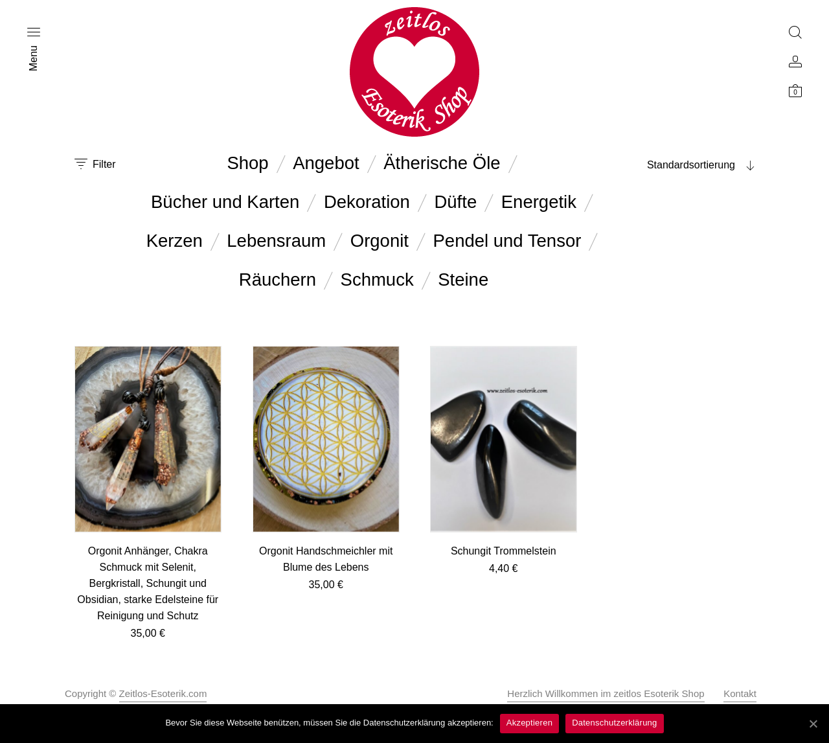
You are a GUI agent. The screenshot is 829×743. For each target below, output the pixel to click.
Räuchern (277, 279)
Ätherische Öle (441, 163)
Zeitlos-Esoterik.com (163, 693)
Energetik (538, 202)
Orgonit (379, 241)
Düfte (455, 202)
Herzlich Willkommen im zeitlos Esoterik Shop (605, 693)
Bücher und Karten (225, 202)
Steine (463, 279)
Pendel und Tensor (507, 241)
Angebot (326, 163)
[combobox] (674, 165)
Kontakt (739, 693)
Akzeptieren (529, 722)
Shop (247, 163)
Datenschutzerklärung (614, 722)
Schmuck (377, 279)
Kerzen (174, 241)
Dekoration (367, 202)
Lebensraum (276, 241)
